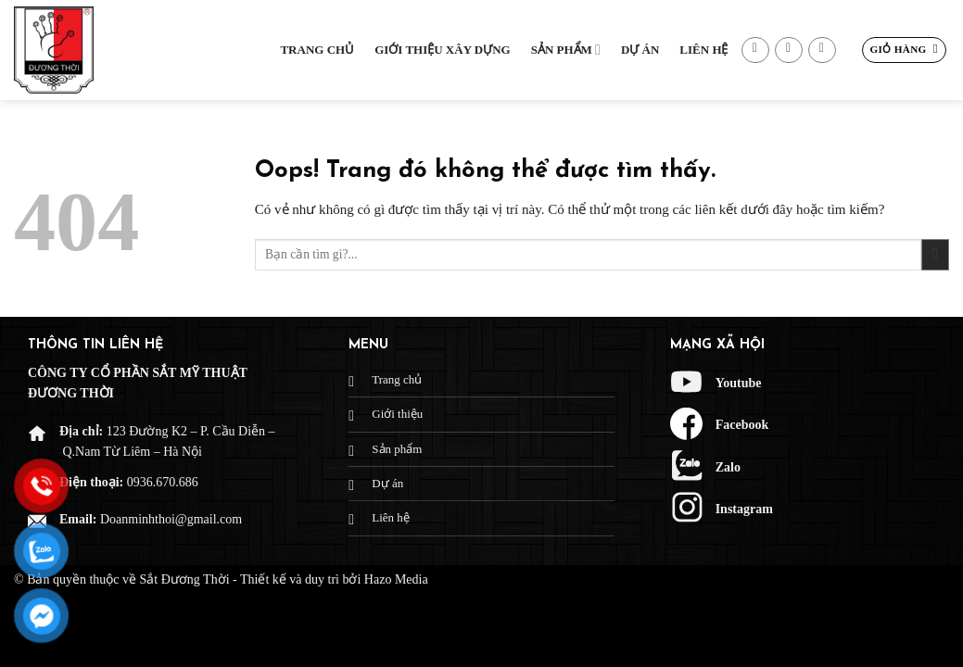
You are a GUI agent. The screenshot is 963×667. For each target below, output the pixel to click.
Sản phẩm (566, 49)
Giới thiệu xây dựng (442, 50)
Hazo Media (396, 579)
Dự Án (640, 50)
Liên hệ (703, 50)
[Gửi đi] (935, 255)
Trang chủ (317, 50)
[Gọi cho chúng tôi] (822, 50)
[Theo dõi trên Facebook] (755, 50)
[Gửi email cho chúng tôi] (789, 50)
